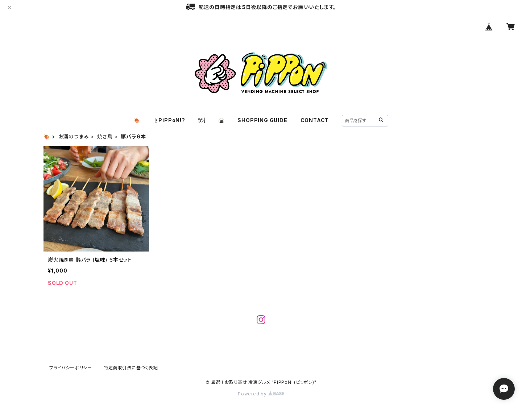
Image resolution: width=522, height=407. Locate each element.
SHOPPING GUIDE (262, 120)
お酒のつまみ (73, 136)
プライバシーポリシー (70, 367)
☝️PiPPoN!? (169, 120)
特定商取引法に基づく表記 (131, 367)
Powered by (261, 393)
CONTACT (315, 120)
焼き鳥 (104, 136)
